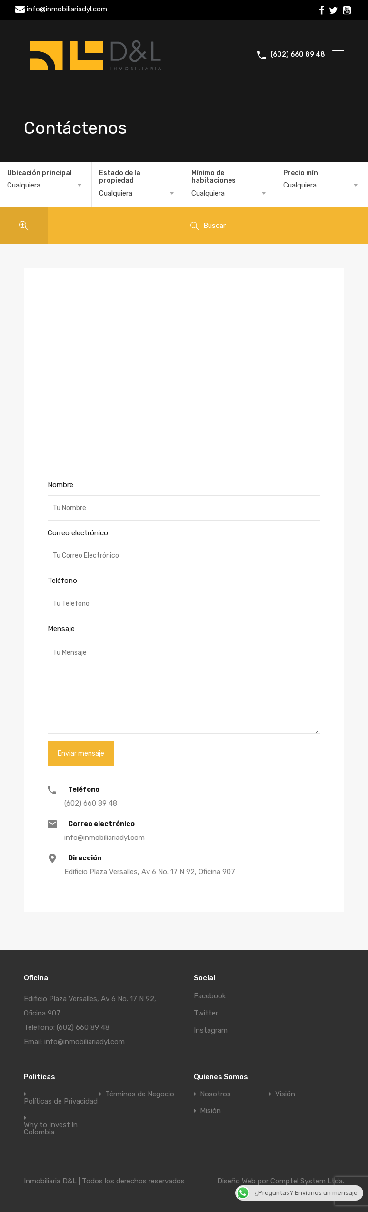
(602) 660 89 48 (297, 55)
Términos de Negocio (139, 1094)
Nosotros (215, 1094)
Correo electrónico (78, 533)
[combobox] (45, 185)
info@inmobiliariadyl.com (67, 9)
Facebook (210, 996)
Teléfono (62, 580)
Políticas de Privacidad (61, 1101)
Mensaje (61, 628)
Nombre (60, 485)
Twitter (206, 1013)
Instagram (211, 1030)
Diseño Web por (243, 1181)
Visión (285, 1094)
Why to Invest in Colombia (51, 1129)
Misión (210, 1110)
